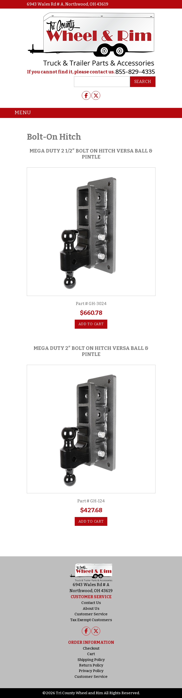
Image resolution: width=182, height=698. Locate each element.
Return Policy (91, 665)
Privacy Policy (91, 671)
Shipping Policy (91, 659)
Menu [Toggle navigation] (19, 113)
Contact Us (91, 602)
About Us (91, 608)
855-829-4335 (135, 71)
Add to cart (91, 324)
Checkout (91, 648)
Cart (91, 654)
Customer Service (91, 614)
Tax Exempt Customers (91, 620)
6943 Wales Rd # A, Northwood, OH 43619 (67, 4)
